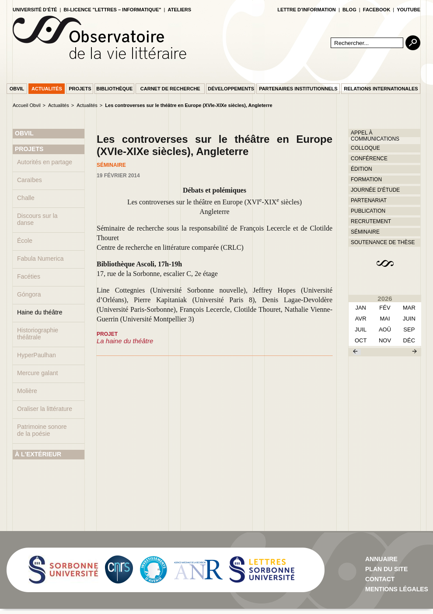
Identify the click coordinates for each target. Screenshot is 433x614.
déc (409, 340)
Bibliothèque (114, 88)
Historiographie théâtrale (37, 334)
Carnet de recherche (170, 88)
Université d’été (35, 9)
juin (409, 318)
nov (385, 340)
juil (361, 329)
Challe (26, 197)
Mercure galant (37, 372)
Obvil (17, 88)
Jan (360, 307)
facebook (376, 9)
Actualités (46, 88)
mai (385, 318)
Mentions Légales (396, 589)
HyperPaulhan (36, 355)
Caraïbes (29, 179)
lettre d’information (306, 9)
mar (409, 307)
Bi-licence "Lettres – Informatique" (112, 9)
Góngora (29, 294)
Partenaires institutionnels (298, 88)
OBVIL (24, 133)
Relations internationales (381, 88)
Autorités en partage (44, 162)
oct (361, 340)
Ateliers (180, 9)
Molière (27, 390)
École (24, 240)
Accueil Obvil (27, 105)
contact (380, 579)
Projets (80, 88)
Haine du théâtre (40, 312)
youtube (408, 9)
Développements (231, 88)
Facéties (28, 276)
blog (349, 9)
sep (409, 329)
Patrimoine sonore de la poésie (42, 430)
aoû (385, 329)
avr (361, 318)
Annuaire (381, 558)
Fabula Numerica (40, 258)
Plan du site (386, 569)
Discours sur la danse (37, 219)
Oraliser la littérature (44, 408)
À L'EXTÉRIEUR (38, 454)
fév (384, 307)
